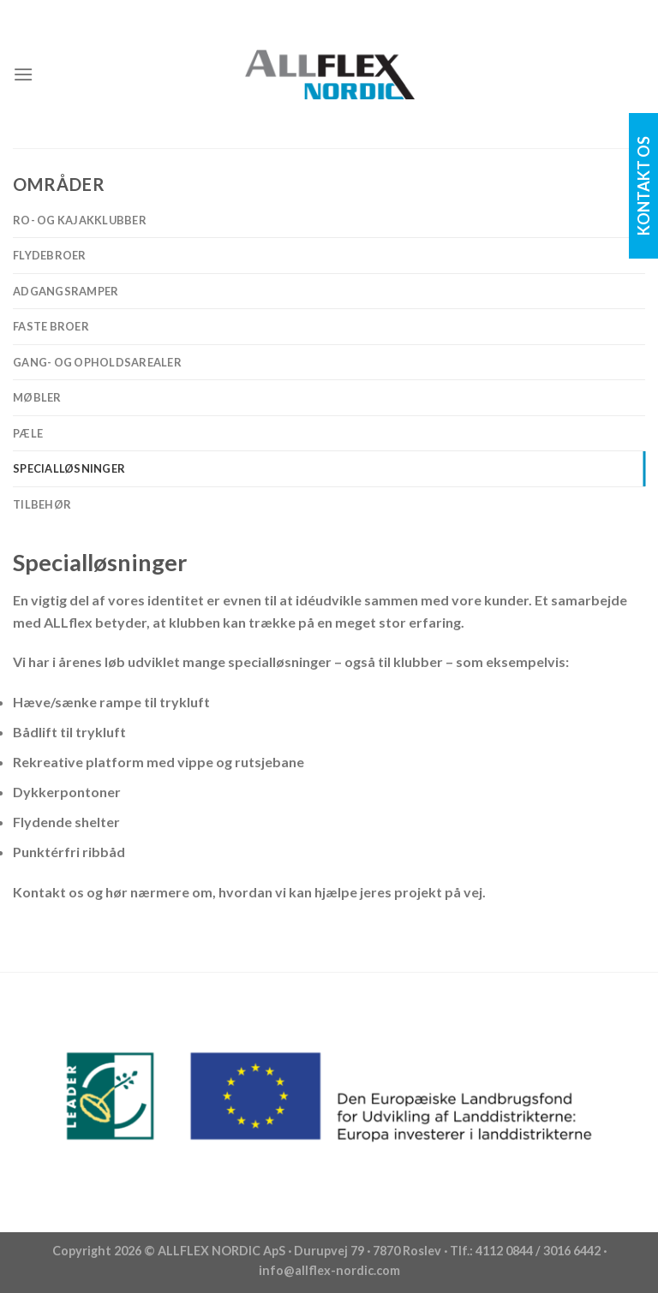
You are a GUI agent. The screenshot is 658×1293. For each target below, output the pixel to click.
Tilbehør (42, 504)
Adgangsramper (65, 291)
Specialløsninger (69, 468)
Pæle (28, 433)
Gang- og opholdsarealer (97, 362)
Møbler (37, 397)
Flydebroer (50, 255)
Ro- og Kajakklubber (80, 220)
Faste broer (51, 326)
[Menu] (23, 74)
